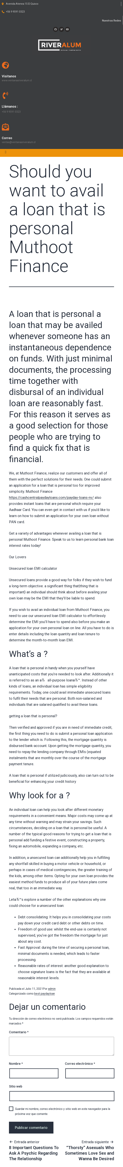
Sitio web (15, 1086)
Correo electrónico (80, 1063)
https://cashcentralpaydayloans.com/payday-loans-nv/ (51, 497)
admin (52, 988)
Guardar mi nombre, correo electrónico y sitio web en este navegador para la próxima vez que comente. (62, 1111)
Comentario (19, 1032)
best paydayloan (44, 993)
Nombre (16, 1063)
